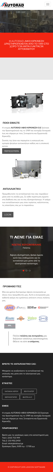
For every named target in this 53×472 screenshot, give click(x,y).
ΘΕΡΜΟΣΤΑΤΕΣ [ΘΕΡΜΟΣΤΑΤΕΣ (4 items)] (11, 397)
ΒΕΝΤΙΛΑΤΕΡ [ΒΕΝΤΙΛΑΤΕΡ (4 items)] (29, 391)
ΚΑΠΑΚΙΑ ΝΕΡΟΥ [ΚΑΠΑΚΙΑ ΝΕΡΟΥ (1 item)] (11, 391)
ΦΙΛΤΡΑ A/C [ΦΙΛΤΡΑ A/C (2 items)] (27, 397)
